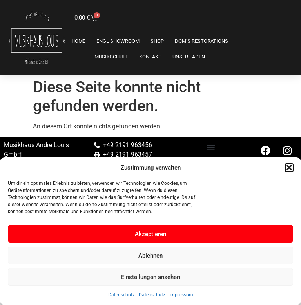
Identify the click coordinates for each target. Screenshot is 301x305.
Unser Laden (188, 57)
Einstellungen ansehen (150, 277)
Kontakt (150, 57)
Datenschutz (121, 295)
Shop (157, 41)
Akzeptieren (150, 233)
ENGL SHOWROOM (118, 41)
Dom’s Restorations (201, 41)
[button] (289, 168)
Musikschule (111, 57)
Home (78, 41)
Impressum (181, 295)
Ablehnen (150, 255)
